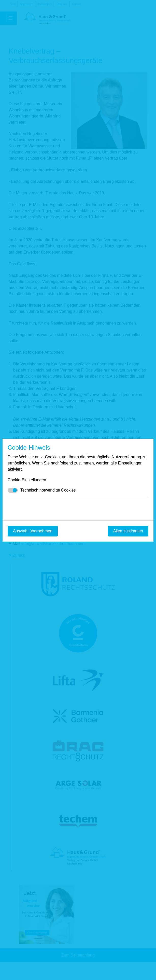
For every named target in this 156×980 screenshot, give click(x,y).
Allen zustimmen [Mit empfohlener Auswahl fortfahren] (128, 531)
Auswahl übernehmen (32, 531)
